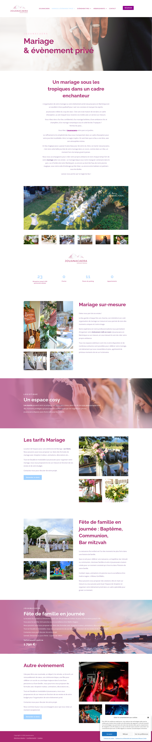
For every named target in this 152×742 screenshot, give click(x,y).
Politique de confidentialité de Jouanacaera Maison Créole (130, 738)
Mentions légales (19, 738)
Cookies (40, 738)
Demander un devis (33, 477)
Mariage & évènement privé (62, 8)
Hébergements (99, 8)
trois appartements (89, 405)
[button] (148, 717)
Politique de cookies (109, 738)
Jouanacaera (44, 8)
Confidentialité (31, 738)
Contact (112, 8)
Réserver (128, 8)
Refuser (125, 734)
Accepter (109, 734)
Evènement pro (83, 8)
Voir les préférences (141, 734)
